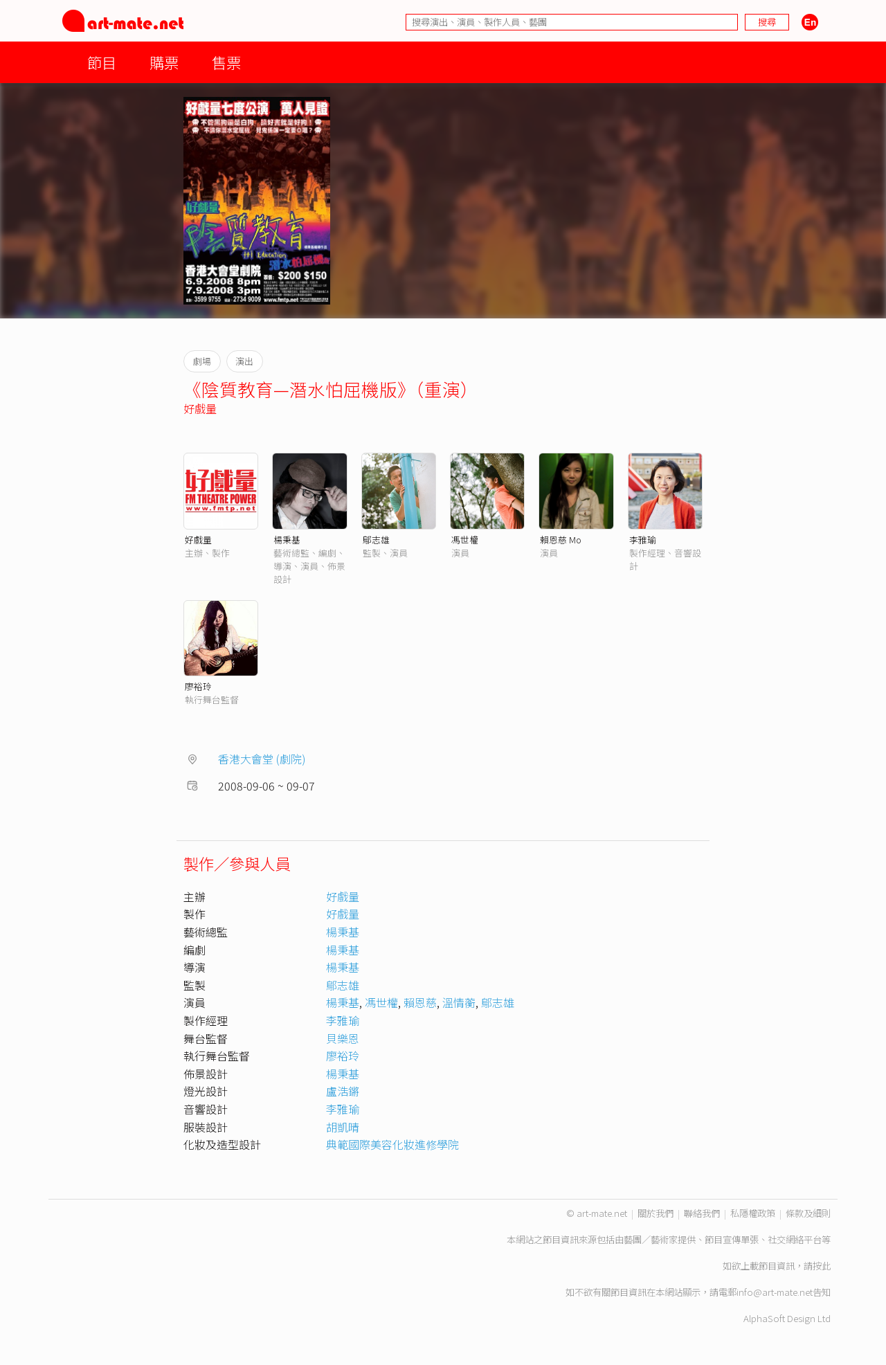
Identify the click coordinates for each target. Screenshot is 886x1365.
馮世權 (464, 539)
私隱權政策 (752, 1213)
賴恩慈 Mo (560, 539)
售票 (226, 62)
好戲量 (200, 408)
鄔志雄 (376, 539)
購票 (164, 62)
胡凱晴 (342, 1127)
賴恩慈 (420, 1002)
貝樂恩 (342, 1038)
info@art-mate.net (774, 1292)
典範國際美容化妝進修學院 (392, 1144)
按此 (822, 1265)
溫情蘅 (459, 1002)
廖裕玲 (198, 686)
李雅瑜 (642, 539)
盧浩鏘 (342, 1091)
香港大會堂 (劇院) (262, 758)
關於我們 (655, 1213)
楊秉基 (286, 539)
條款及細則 (808, 1213)
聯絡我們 (702, 1213)
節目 (101, 62)
